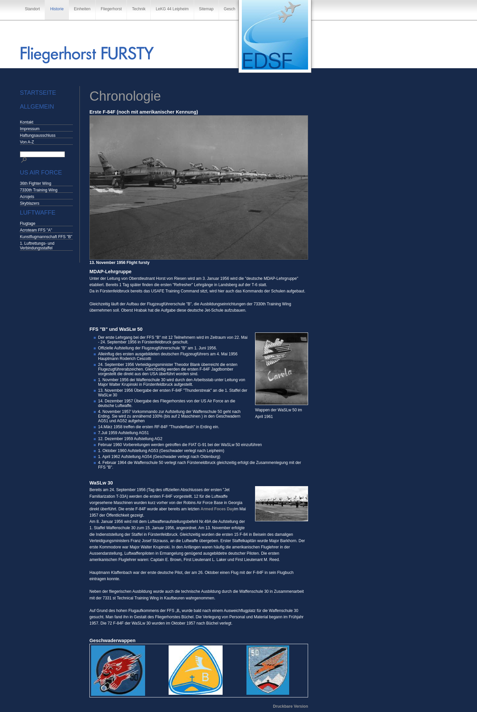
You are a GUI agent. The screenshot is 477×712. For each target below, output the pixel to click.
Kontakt (26, 122)
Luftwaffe (37, 212)
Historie (57, 9)
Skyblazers (29, 203)
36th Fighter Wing (35, 183)
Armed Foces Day (217, 509)
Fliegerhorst (111, 9)
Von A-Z (27, 142)
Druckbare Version (290, 706)
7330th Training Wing (38, 190)
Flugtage (27, 223)
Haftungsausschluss (37, 135)
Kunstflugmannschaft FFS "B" (46, 236)
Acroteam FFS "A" (36, 230)
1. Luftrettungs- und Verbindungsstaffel (37, 245)
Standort (32, 9)
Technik (138, 9)
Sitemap (206, 9)
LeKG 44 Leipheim (172, 9)
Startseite (38, 92)
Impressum (29, 129)
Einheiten (82, 9)
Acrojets (27, 196)
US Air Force (41, 172)
